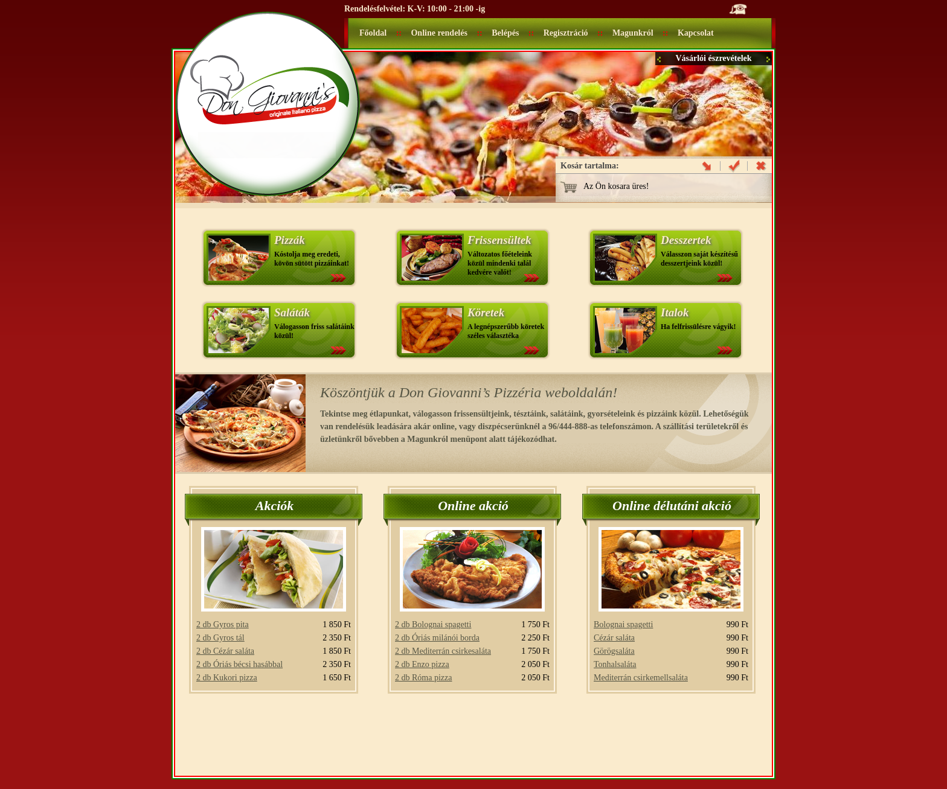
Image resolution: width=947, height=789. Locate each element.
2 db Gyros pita (222, 624)
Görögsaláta (614, 651)
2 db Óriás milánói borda (437, 637)
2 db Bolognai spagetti (433, 624)
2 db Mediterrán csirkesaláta (443, 651)
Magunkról (632, 32)
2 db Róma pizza (423, 677)
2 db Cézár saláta (225, 651)
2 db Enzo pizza (422, 664)
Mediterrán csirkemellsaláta (641, 677)
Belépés (505, 32)
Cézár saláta (614, 637)
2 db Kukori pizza (226, 677)
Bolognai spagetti (623, 624)
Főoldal (373, 32)
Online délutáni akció (671, 505)
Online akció (473, 505)
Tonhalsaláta (615, 664)
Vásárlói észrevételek (713, 58)
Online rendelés (439, 32)
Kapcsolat (696, 32)
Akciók (274, 505)
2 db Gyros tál (220, 637)
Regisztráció (566, 32)
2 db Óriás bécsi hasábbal (239, 664)
